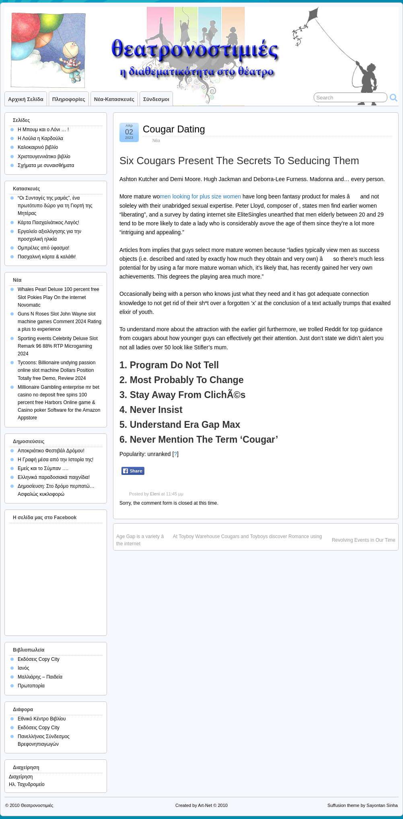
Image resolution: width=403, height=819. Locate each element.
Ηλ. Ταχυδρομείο (27, 784)
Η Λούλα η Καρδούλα (40, 138)
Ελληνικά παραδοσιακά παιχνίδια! (54, 477)
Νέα (156, 140)
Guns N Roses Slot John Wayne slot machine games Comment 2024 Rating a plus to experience (59, 321)
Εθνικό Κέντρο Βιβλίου (42, 719)
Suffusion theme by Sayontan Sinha (362, 805)
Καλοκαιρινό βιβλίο (38, 147)
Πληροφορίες (68, 99)
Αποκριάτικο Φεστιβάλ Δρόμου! (51, 451)
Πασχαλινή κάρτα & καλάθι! (47, 257)
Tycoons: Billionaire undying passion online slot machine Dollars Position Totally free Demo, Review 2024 (56, 370)
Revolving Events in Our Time (363, 540)
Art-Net (205, 805)
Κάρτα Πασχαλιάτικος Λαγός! (48, 222)
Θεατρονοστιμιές (37, 805)
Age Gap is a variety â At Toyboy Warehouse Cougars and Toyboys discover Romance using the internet (219, 540)
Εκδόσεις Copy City (39, 659)
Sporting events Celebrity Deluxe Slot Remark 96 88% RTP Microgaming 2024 (58, 346)
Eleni (155, 493)
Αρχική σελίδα (25, 99)
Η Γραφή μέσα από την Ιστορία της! (55, 459)
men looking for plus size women (200, 196)
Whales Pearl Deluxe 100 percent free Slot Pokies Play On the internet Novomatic (58, 297)
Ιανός (23, 668)
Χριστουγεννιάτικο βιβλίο (44, 156)
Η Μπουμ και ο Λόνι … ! (43, 129)
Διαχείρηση (21, 777)
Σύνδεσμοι (156, 99)
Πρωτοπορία (31, 686)
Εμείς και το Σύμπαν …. (43, 468)
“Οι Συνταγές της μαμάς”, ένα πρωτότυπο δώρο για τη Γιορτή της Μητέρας (55, 205)
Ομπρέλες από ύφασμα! (43, 248)
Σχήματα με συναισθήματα (46, 165)
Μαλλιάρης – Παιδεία (40, 677)
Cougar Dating (174, 129)
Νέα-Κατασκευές (114, 99)
